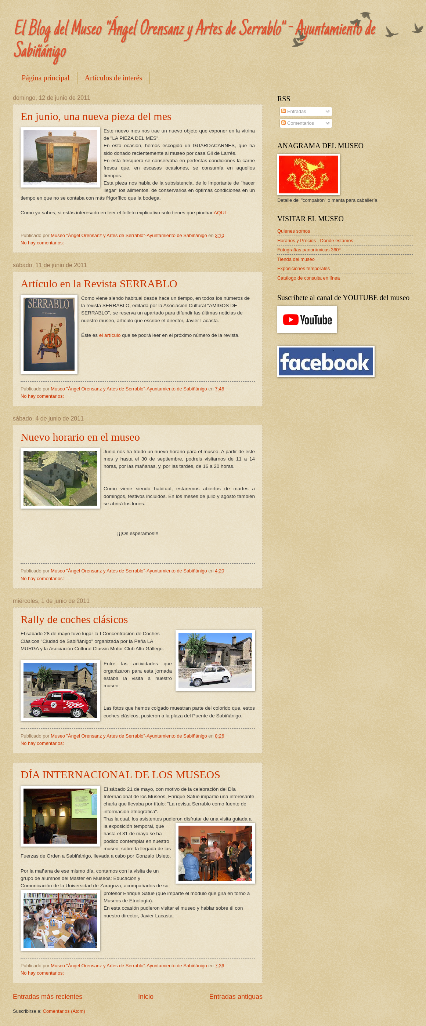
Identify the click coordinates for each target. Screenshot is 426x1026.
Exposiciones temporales (303, 268)
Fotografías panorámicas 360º (308, 249)
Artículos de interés (113, 78)
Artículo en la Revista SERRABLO (99, 283)
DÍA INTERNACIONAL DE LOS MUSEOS (120, 774)
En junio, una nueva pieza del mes (96, 116)
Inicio (146, 996)
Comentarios (297, 123)
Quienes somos (293, 231)
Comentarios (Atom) (64, 1011)
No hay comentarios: (43, 242)
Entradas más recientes (47, 996)
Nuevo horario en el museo (80, 437)
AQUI (220, 212)
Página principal (46, 78)
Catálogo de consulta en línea (308, 278)
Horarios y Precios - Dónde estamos (315, 240)
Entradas (293, 111)
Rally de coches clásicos (74, 619)
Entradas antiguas (236, 996)
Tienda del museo (296, 259)
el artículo (110, 335)
